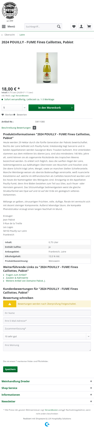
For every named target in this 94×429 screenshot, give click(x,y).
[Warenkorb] (89, 26)
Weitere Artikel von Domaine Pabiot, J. (24, 280)
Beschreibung (9, 127)
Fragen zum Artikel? (15, 274)
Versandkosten (51, 410)
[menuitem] (8, 26)
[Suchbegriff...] (43, 26)
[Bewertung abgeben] (47, 336)
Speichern (10, 369)
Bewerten (20, 114)
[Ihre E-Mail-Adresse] (47, 321)
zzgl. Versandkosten (20, 95)
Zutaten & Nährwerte (15, 277)
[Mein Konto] (81, 26)
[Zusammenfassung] (47, 328)
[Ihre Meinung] (47, 346)
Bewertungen (26, 127)
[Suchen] (59, 26)
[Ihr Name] (47, 313)
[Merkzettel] (74, 26)
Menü (8, 26)
